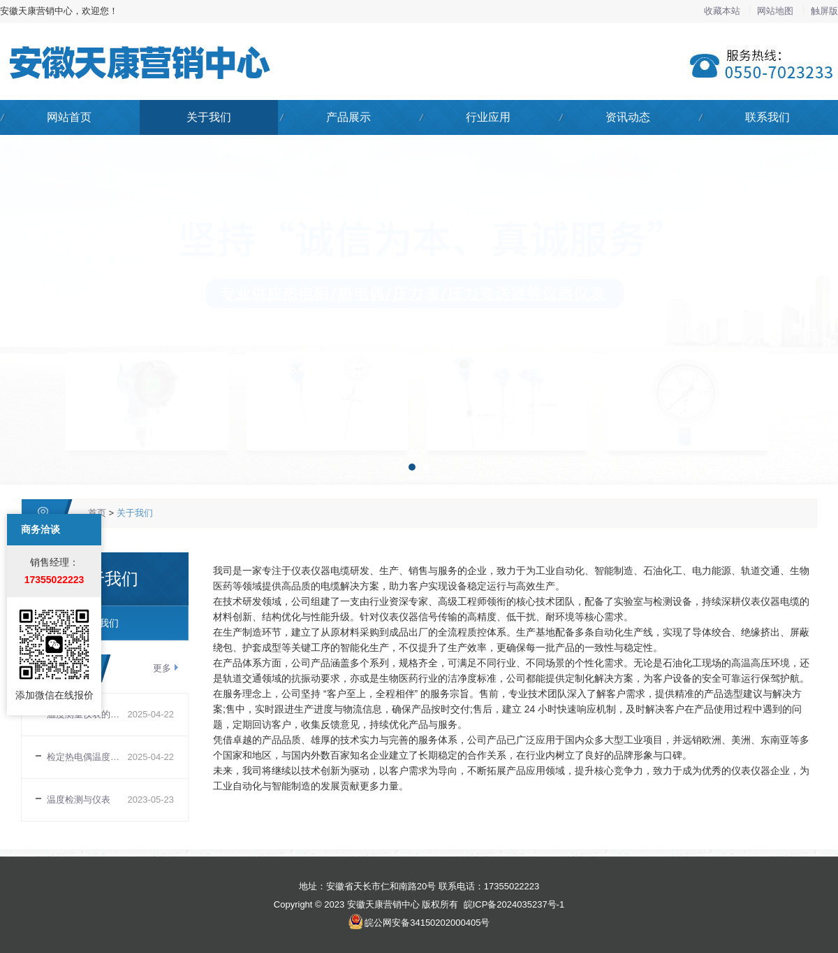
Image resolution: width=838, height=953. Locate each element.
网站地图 (776, 11)
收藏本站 (723, 11)
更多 (162, 668)
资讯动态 (627, 117)
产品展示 (348, 117)
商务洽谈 (40, 493)
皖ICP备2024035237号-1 (514, 904)
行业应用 (488, 117)
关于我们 (208, 117)
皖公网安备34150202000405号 (427, 922)
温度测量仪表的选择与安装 (87, 714)
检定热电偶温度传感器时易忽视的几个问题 (87, 757)
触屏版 (824, 11)
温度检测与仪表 (78, 799)
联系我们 (767, 117)
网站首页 (69, 117)
